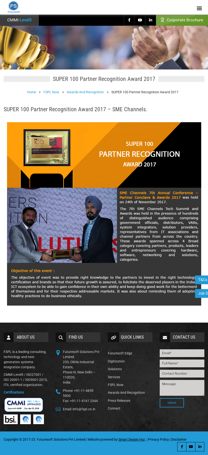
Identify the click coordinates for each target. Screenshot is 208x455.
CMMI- (19, 19)
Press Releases (119, 401)
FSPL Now (116, 385)
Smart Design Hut (131, 439)
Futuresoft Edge (120, 353)
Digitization (116, 361)
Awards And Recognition (126, 393)
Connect (114, 408)
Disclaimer (179, 439)
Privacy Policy (158, 439)
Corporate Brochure (182, 19)
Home (31, 92)
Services (114, 377)
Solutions (115, 369)
